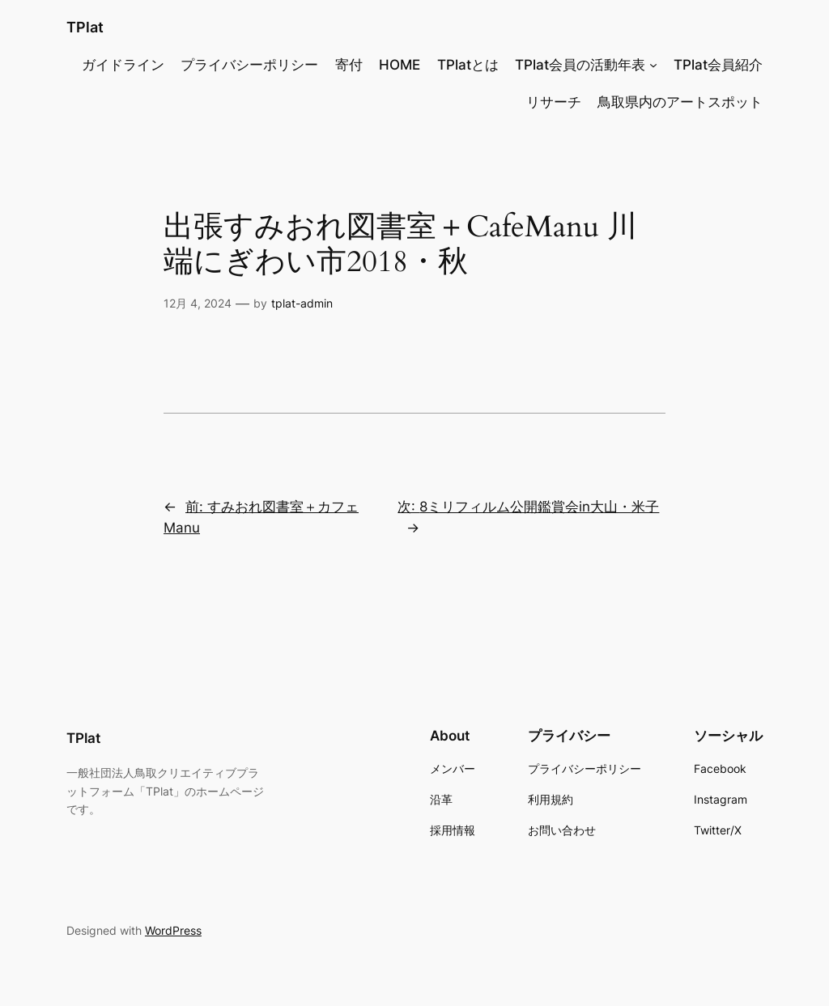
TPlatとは (468, 65)
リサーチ (553, 102)
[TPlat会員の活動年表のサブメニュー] (653, 65)
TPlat (85, 27)
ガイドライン (123, 65)
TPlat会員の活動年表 (580, 65)
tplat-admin (302, 303)
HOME (399, 65)
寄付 (349, 65)
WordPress (173, 930)
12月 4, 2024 (198, 303)
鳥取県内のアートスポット (680, 102)
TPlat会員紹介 (718, 65)
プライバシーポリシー (249, 65)
